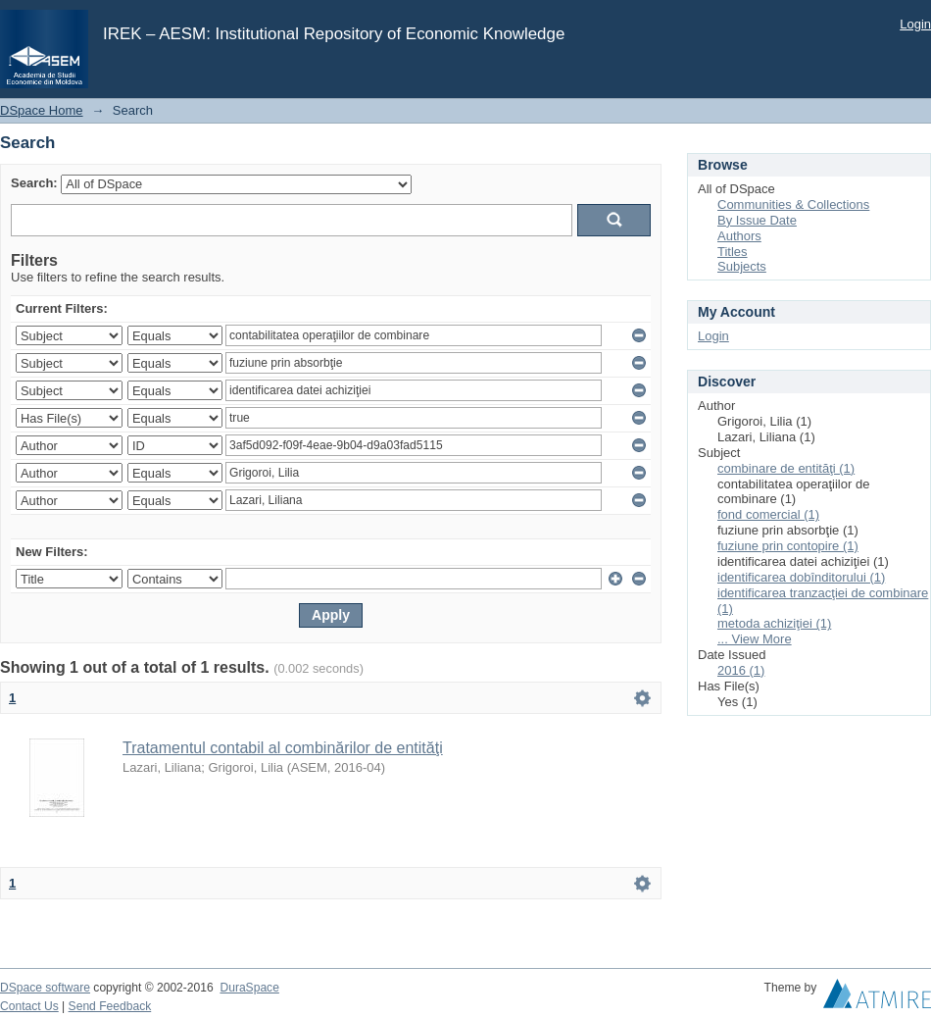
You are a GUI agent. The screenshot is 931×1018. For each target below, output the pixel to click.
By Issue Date (757, 220)
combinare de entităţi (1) (786, 468)
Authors (739, 236)
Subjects (741, 266)
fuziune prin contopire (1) (787, 545)
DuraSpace (249, 987)
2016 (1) (740, 670)
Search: (34, 183)
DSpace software (45, 987)
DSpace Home (41, 110)
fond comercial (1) (768, 514)
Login (915, 24)
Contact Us (29, 1006)
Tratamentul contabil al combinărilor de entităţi (282, 747)
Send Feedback (110, 1006)
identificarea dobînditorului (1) (801, 577)
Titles (732, 251)
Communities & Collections (793, 204)
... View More (754, 639)
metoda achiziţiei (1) (774, 623)
